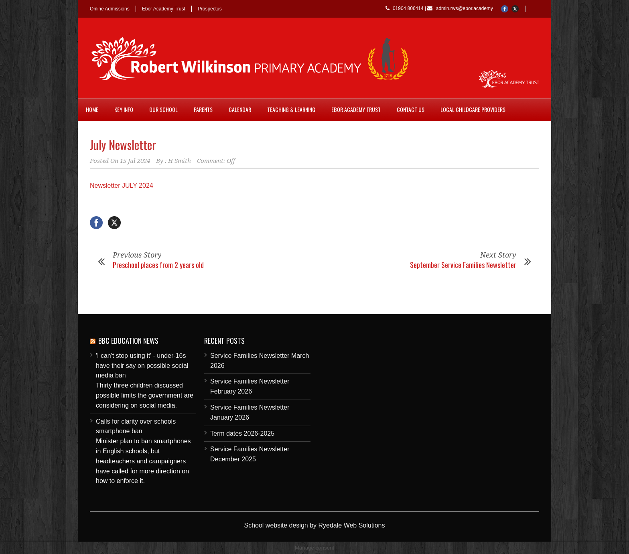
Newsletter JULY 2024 (121, 185)
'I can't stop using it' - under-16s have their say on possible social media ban (142, 365)
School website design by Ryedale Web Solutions (314, 525)
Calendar (240, 109)
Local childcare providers (472, 109)
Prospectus (210, 9)
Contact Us (410, 109)
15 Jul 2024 (135, 160)
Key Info (123, 109)
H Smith (179, 160)
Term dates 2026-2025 (242, 433)
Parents (203, 109)
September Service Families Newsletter (463, 265)
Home (92, 109)
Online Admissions (110, 9)
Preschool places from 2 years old (158, 265)
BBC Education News (128, 340)
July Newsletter (123, 145)
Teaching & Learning (291, 109)
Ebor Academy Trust (163, 9)
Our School (163, 109)
